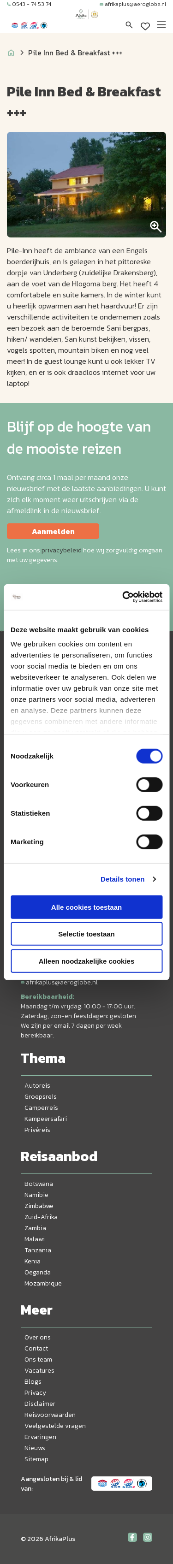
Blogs (33, 1381)
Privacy (35, 1393)
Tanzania (37, 1250)
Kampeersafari (45, 1119)
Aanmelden (53, 531)
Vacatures (39, 1370)
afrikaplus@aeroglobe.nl (133, 4)
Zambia (35, 1228)
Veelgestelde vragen (55, 1426)
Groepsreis (40, 1097)
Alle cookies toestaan (86, 907)
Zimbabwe (39, 1206)
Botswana (38, 1184)
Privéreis (37, 1130)
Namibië (36, 1195)
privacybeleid (62, 550)
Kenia (32, 1261)
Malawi (34, 1239)
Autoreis (37, 1085)
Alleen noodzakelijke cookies (87, 961)
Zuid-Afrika (41, 1217)
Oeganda (37, 1272)
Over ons (37, 1337)
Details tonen (122, 879)
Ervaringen (40, 1437)
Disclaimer (39, 1404)
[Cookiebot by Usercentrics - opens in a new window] (123, 597)
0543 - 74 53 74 (29, 4)
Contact (36, 1348)
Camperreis (41, 1108)
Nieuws (34, 1448)
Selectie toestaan (86, 934)
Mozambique (43, 1283)
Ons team (38, 1359)
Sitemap (36, 1459)
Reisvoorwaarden (50, 1415)
